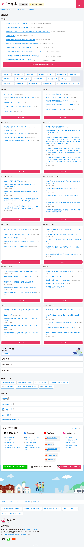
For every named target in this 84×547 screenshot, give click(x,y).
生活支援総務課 (37, 79)
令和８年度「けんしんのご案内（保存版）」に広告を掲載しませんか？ (28, 31)
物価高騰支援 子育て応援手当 (60, 382)
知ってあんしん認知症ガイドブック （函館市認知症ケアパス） (63, 241)
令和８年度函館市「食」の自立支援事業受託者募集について (63, 196)
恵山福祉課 (20, 83)
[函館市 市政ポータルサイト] (10, 4)
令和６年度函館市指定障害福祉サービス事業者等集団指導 (63, 334)
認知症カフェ (10, 36)
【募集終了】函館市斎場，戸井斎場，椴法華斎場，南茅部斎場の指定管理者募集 (63, 211)
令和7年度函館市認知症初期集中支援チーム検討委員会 (23, 56)
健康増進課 (7, 79)
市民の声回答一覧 (7, 365)
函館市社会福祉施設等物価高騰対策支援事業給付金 (22, 44)
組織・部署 (24, 9)
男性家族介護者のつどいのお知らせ (17, 23)
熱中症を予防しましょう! (12, 103)
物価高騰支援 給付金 (8, 382)
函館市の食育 (8, 315)
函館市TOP (3, 9)
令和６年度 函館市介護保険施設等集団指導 (60, 327)
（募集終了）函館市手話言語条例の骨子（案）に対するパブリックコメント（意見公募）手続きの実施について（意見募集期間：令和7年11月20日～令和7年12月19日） (64, 151)
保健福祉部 (31, 9)
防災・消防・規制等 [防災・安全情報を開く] (36, 4)
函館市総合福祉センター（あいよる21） (58, 280)
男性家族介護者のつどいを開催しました (16, 134)
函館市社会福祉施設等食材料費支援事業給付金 (20, 40)
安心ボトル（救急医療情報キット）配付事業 (60, 104)
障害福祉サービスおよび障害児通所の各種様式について (21, 310)
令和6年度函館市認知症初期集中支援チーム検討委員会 (21, 287)
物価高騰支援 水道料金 (25, 382)
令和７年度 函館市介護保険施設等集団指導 (60, 310)
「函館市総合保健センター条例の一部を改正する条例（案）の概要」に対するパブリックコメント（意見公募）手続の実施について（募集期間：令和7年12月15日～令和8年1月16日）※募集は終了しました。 (63, 140)
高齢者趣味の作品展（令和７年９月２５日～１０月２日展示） (21, 334)
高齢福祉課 (73, 74)
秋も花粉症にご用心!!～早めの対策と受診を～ (18, 106)
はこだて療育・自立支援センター (67, 83)
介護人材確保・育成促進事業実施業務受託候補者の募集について (63, 204)
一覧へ (21, 117)
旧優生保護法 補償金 (46, 386)
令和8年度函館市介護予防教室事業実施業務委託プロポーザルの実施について (63, 131)
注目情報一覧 (5, 359)
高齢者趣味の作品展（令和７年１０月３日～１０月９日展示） (21, 327)
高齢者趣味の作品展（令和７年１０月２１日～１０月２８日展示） (21, 319)
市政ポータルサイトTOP (14, 9)
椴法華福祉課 (33, 83)
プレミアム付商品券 (41, 382)
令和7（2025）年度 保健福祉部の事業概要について (62, 234)
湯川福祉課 (51, 79)
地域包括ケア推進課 (45, 74)
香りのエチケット (9, 94)
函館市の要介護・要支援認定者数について (17, 234)
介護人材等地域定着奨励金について (57, 101)
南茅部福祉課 (47, 83)
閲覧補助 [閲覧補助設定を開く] (24, 4)
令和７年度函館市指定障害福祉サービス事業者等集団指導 (63, 316)
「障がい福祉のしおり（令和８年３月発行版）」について (24, 52)
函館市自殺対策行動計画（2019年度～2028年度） (19, 241)
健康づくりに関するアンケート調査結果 (16, 246)
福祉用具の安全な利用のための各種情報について (19, 97)
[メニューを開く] (80, 4)
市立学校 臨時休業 (8, 386)
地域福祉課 (17, 74)
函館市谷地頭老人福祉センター (55, 287)
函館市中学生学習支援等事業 (55, 127)
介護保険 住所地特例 (11, 238)
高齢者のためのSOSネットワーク (56, 109)
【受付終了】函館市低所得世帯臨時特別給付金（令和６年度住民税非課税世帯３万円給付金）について (21, 207)
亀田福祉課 (64, 79)
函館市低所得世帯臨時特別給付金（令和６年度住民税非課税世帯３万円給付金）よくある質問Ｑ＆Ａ (21, 200)
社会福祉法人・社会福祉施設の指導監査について (61, 322)
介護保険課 (60, 74)
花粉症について (9, 111)
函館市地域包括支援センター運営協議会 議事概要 (20, 292)
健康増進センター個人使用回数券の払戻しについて (62, 271)
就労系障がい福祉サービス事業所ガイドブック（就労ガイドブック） (63, 248)
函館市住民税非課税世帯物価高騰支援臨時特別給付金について (21, 193)
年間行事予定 (5, 370)
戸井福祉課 (7, 83)
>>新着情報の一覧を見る (41, 64)
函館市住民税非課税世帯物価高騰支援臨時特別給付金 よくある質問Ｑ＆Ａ (21, 185)
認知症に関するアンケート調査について (18, 48)
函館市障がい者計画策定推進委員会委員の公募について (21, 282)
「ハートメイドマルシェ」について (15, 137)
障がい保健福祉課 (22, 79)
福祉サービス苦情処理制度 (54, 94)
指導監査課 (30, 74)
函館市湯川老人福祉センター (55, 283)
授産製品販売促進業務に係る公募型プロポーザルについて (63, 189)
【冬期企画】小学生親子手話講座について (17, 140)
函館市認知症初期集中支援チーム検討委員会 (20, 60)
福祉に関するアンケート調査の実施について (17, 229)
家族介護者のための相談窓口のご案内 (57, 97)
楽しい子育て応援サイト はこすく (27, 386)
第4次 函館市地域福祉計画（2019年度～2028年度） (62, 254)
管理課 (6, 74)
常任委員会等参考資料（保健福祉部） (18, 27)
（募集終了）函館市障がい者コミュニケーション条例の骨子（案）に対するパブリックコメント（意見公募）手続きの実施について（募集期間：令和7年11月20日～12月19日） (63, 161)
